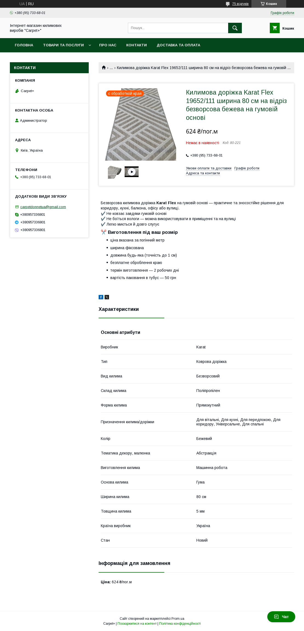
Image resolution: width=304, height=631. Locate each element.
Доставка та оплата (178, 45)
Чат (281, 616)
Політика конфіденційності (180, 624)
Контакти (136, 45)
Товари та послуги (63, 45)
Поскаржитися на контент (137, 624)
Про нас (107, 45)
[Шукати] (235, 28)
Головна (24, 45)
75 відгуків (240, 4)
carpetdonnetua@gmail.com (43, 207)
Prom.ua (177, 619)
